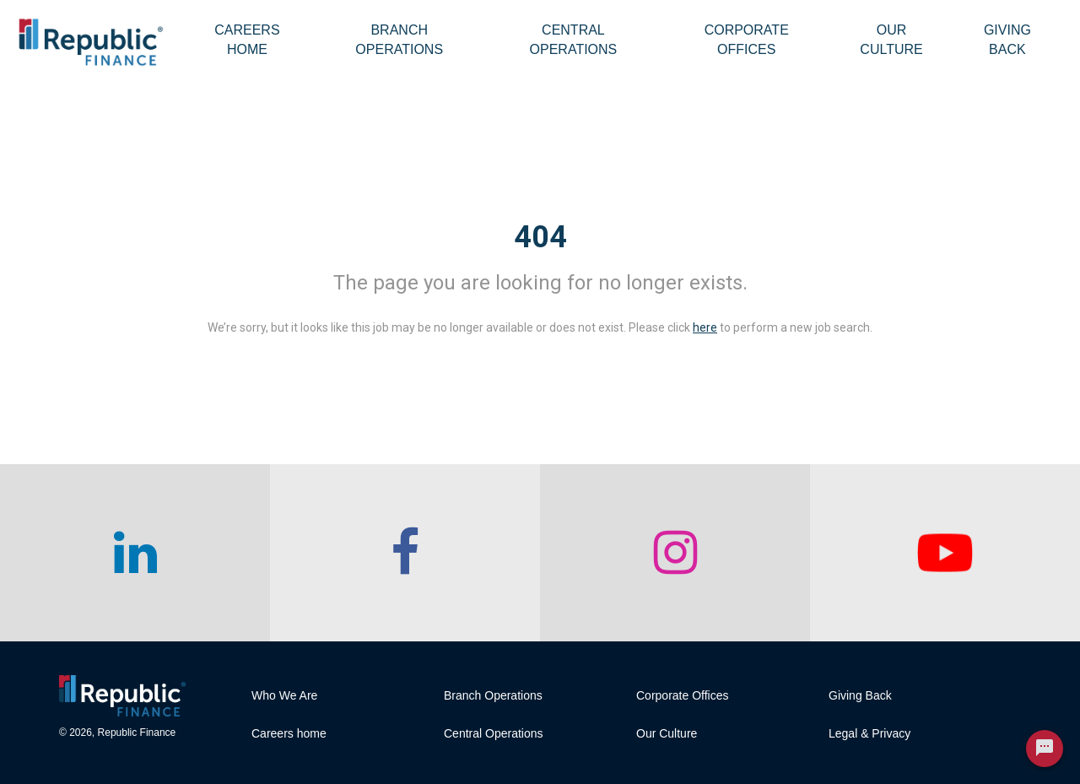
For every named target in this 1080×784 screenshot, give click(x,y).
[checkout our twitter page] (945, 552)
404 (540, 237)
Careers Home (246, 40)
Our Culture (891, 40)
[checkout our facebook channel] (405, 552)
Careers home (289, 733)
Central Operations (574, 40)
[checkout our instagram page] (675, 552)
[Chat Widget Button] (1044, 748)
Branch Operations (399, 40)
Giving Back (1007, 40)
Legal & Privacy (869, 733)
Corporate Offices (747, 40)
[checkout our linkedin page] (135, 552)
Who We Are (284, 695)
